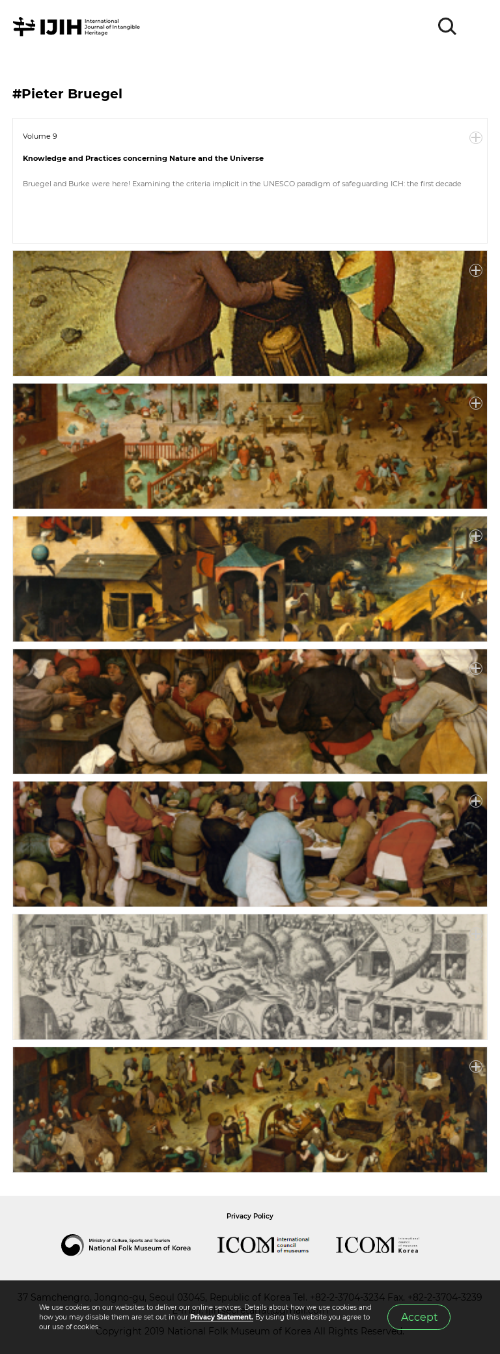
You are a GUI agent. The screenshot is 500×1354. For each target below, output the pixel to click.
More (475, 138)
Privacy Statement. (221, 1317)
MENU (477, 26)
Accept (419, 1317)
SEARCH (448, 26)
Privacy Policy (250, 1216)
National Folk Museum (139, 1245)
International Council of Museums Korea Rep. (390, 1245)
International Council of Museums (276, 1245)
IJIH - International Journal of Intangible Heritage (78, 27)
